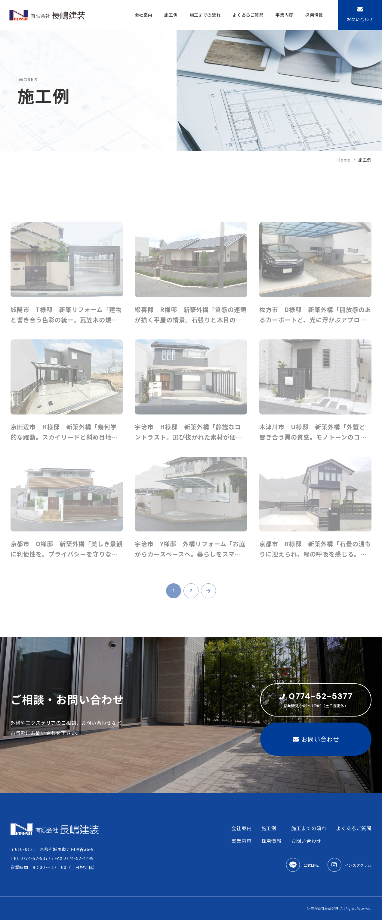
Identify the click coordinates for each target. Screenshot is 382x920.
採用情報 (314, 15)
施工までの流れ (205, 15)
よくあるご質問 (248, 15)
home (343, 160)
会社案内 (143, 15)
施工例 (170, 15)
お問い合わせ (360, 14)
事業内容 (284, 15)
